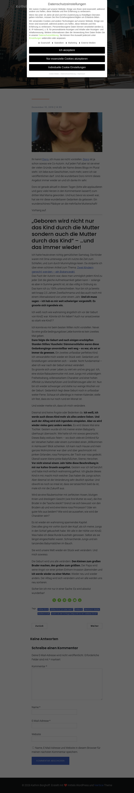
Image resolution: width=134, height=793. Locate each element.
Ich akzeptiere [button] (67, 50)
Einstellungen (35, 38)
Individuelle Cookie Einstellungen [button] (67, 67)
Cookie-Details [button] (54, 74)
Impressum (81, 74)
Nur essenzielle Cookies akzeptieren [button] (67, 58)
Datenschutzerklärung (49, 35)
